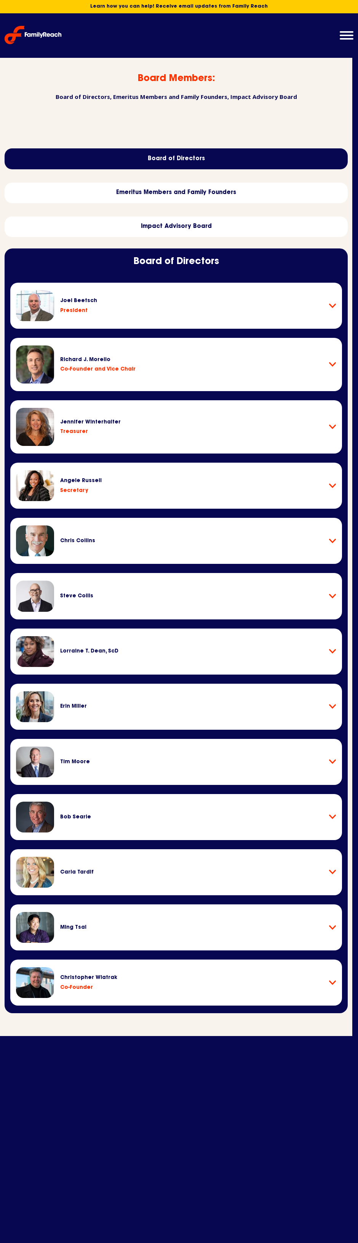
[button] (346, 35)
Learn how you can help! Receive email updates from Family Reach (179, 7)
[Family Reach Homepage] (33, 35)
